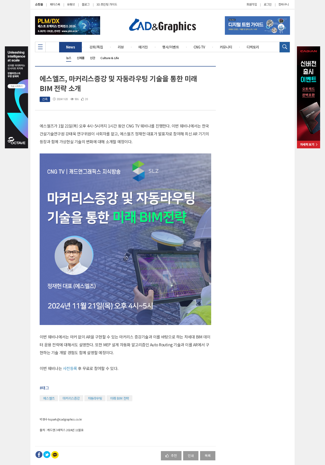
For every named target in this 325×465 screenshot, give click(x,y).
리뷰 (121, 47)
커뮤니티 (226, 47)
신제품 (81, 58)
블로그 (86, 4)
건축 (45, 99)
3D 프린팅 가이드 (106, 4)
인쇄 (191, 455)
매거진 (143, 47)
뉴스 (68, 58)
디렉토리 (253, 47)
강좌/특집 (96, 47)
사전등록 (70, 368)
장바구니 (283, 4)
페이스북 (55, 4)
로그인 (268, 4)
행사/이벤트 (170, 47)
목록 (208, 455)
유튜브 (71, 4)
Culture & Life (109, 58)
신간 (92, 58)
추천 (171, 455)
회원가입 (251, 4)
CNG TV (199, 47)
